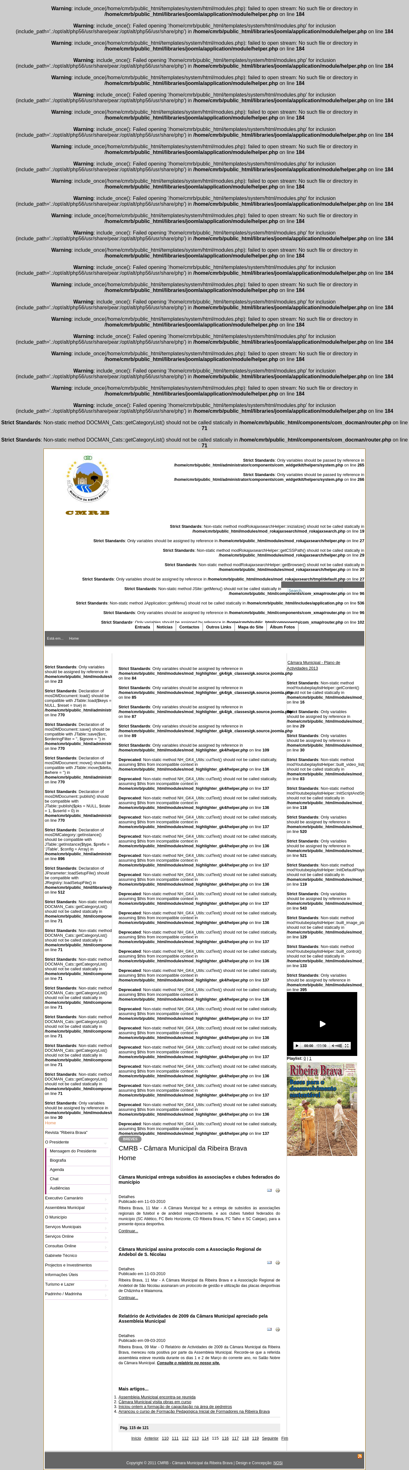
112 (185, 1438)
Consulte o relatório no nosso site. (188, 1363)
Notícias (165, 627)
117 (235, 1438)
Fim (285, 1438)
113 (195, 1438)
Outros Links (218, 627)
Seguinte (270, 1438)
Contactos (189, 627)
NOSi (278, 1463)
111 (175, 1438)
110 (165, 1438)
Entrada (142, 627)
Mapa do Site (250, 627)
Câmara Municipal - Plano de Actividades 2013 (313, 665)
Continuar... (128, 1231)
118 (245, 1438)
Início (136, 1438)
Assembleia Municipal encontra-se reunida (157, 1397)
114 (205, 1438)
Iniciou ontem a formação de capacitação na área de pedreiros (175, 1406)
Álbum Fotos (282, 627)
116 (225, 1438)
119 (255, 1438)
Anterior (151, 1438)
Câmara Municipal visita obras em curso (155, 1401)
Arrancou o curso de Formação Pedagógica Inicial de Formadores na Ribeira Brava (194, 1411)
